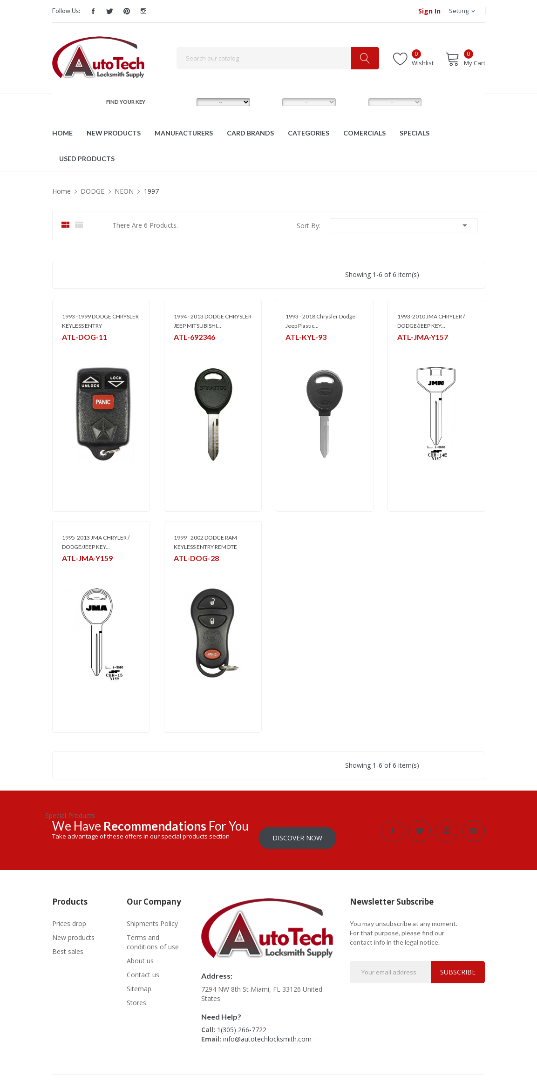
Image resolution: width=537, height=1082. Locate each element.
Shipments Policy (152, 916)
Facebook (93, 11)
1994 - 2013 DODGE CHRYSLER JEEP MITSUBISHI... (213, 321)
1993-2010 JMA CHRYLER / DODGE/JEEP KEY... (431, 321)
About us (140, 953)
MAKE (183, 101)
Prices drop (69, 916)
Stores (136, 995)
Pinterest (126, 11)
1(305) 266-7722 (241, 1023)
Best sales (67, 944)
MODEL (270, 101)
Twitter (110, 11)
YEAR (354, 101)
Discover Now (297, 830)
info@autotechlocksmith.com (267, 1032)
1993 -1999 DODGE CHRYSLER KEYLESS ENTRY (100, 321)
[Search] (278, 58)
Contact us (143, 967)
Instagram (143, 11)
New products (73, 930)
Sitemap (139, 981)
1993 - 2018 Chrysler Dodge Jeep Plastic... (320, 321)
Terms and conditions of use (153, 935)
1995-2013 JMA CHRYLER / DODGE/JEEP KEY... (95, 542)
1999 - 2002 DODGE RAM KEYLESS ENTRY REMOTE (205, 542)
